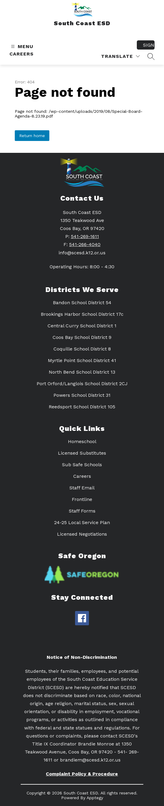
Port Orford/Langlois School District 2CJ (82, 383)
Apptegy (95, 797)
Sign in (149, 45)
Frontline (82, 499)
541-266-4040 (84, 244)
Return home (32, 135)
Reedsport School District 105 (82, 407)
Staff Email (82, 488)
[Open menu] (21, 46)
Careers (21, 54)
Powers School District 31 (82, 395)
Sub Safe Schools (82, 464)
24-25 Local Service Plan (82, 522)
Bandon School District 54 (82, 302)
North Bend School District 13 (82, 372)
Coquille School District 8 (82, 349)
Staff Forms (82, 511)
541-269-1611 (85, 236)
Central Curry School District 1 (82, 326)
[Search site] (151, 56)
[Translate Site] (120, 56)
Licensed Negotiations (82, 534)
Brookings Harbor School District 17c (82, 314)
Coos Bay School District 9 (82, 337)
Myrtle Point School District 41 (82, 360)
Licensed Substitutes (82, 453)
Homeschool (82, 441)
